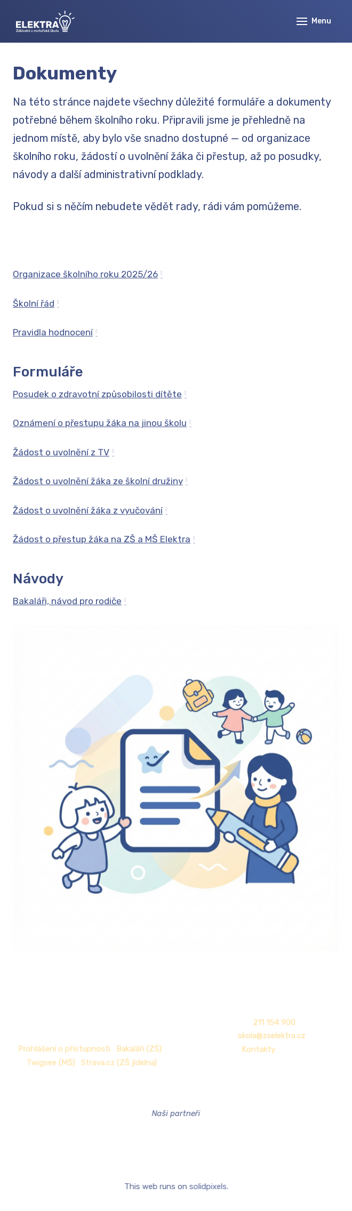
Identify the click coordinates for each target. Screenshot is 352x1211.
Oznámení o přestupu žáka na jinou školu (100, 423)
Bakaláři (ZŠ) (139, 1048)
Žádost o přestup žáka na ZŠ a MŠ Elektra (101, 539)
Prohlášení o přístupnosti (66, 1048)
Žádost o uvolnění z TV (61, 452)
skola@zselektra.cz (269, 1035)
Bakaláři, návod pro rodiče (67, 601)
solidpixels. (208, 1186)
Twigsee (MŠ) (53, 1061)
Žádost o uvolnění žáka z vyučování (88, 510)
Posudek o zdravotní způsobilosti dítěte (97, 394)
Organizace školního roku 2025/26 (85, 274)
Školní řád (33, 303)
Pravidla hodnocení (53, 332)
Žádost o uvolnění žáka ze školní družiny (98, 481)
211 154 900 (272, 1022)
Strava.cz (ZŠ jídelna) (120, 1061)
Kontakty (256, 1049)
